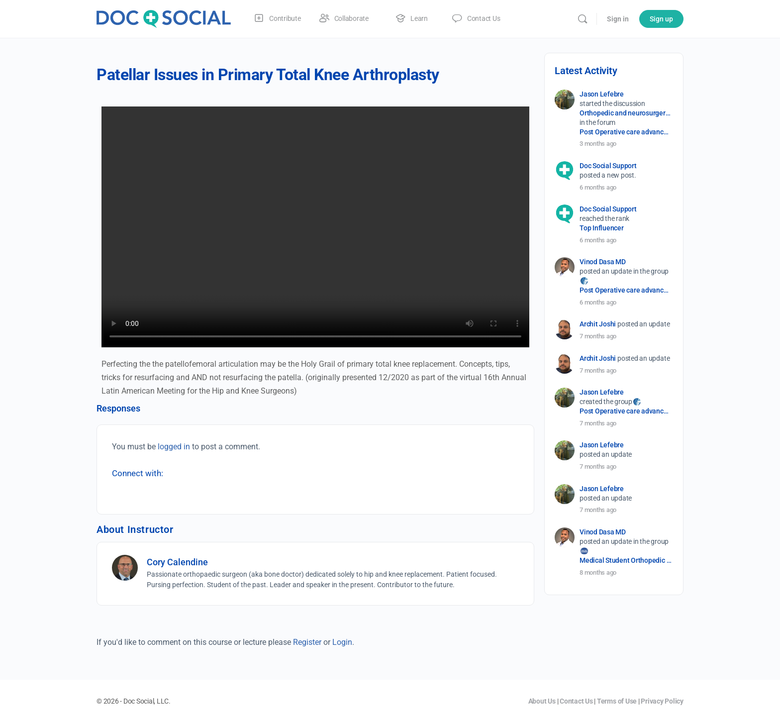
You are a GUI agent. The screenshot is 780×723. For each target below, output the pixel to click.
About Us (542, 701)
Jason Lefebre (602, 94)
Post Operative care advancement (626, 132)
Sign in (618, 19)
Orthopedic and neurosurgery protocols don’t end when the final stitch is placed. (626, 113)
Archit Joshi (598, 324)
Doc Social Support (608, 166)
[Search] (582, 19)
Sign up (661, 19)
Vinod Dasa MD (603, 262)
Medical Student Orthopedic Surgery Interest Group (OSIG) (626, 560)
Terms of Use (617, 701)
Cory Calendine (177, 562)
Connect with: (137, 473)
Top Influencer (602, 228)
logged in (174, 446)
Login (342, 642)
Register (307, 642)
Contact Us (576, 701)
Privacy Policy (662, 701)
